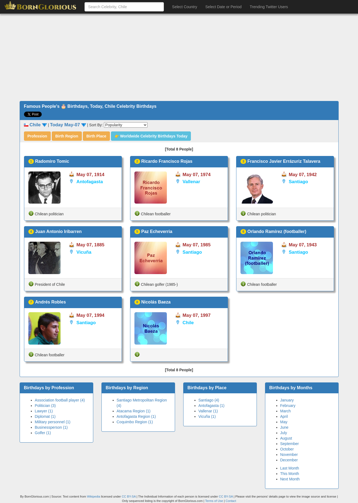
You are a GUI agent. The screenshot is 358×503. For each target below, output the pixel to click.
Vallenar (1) (208, 411)
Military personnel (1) (53, 422)
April (284, 416)
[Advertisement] (179, 57)
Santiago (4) (208, 400)
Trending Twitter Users (269, 7)
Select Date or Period (223, 7)
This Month (289, 473)
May (283, 422)
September (289, 443)
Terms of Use (214, 500)
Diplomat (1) (45, 416)
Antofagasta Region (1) (136, 416)
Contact (230, 500)
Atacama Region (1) (134, 411)
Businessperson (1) (51, 427)
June (284, 427)
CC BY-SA (129, 496)
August (286, 438)
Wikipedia (93, 496)
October (287, 449)
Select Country (184, 7)
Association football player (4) (60, 400)
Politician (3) (45, 405)
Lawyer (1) (44, 411)
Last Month (289, 468)
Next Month (290, 479)
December (289, 460)
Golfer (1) (43, 433)
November (289, 454)
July (283, 433)
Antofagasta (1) (211, 405)
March (285, 411)
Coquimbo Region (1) (135, 422)
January (287, 400)
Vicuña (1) (207, 416)
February (288, 405)
